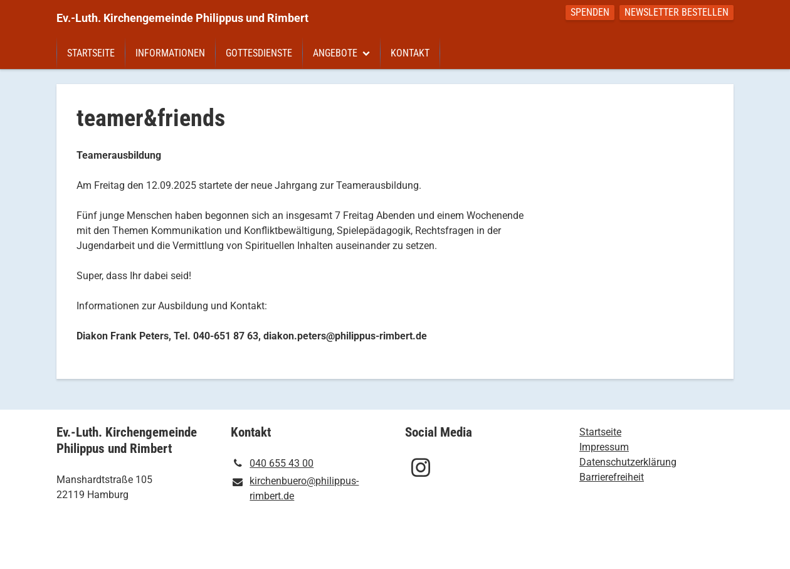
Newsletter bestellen (676, 12)
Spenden (590, 12)
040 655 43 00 (272, 463)
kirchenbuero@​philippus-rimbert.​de (295, 489)
